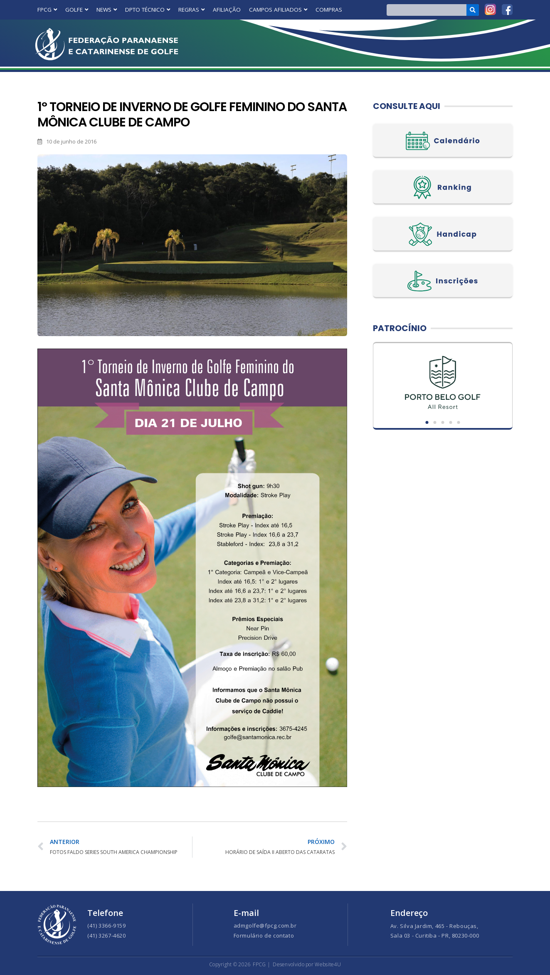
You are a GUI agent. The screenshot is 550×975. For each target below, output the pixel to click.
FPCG (47, 9)
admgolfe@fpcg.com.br (265, 925)
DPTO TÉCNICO (147, 9)
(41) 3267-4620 (106, 935)
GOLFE (76, 9)
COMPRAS (329, 9)
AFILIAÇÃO (227, 9)
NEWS (106, 9)
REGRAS (191, 9)
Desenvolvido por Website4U (307, 964)
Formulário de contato (264, 935)
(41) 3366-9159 (106, 925)
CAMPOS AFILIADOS (278, 9)
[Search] (472, 10)
